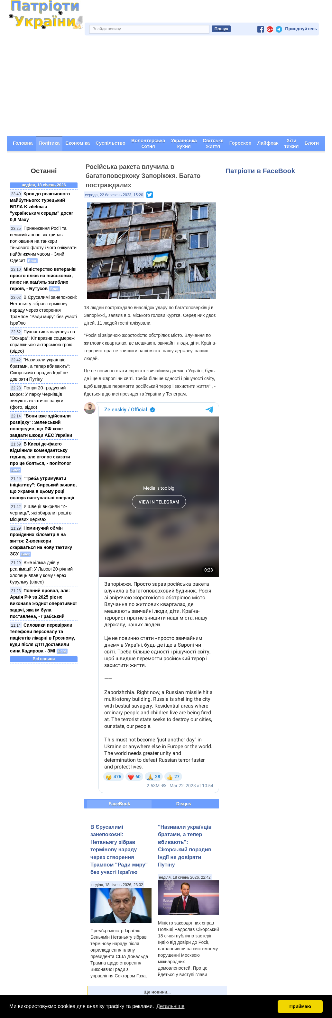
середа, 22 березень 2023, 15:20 (114, 195)
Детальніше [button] (170, 1006)
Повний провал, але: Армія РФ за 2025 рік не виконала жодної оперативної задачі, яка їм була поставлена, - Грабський (43, 603)
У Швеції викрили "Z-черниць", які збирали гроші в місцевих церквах (40, 513)
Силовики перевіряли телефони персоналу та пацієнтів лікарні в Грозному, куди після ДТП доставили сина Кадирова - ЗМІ (42, 637)
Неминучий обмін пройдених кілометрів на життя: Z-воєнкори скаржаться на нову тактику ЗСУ (41, 540)
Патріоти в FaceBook (260, 170)
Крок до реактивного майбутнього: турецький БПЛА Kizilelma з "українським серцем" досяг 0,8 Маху (41, 206)
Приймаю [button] (300, 1006)
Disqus (183, 803)
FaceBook (119, 803)
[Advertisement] (166, 87)
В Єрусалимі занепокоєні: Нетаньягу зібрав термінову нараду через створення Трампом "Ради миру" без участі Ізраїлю (43, 310)
